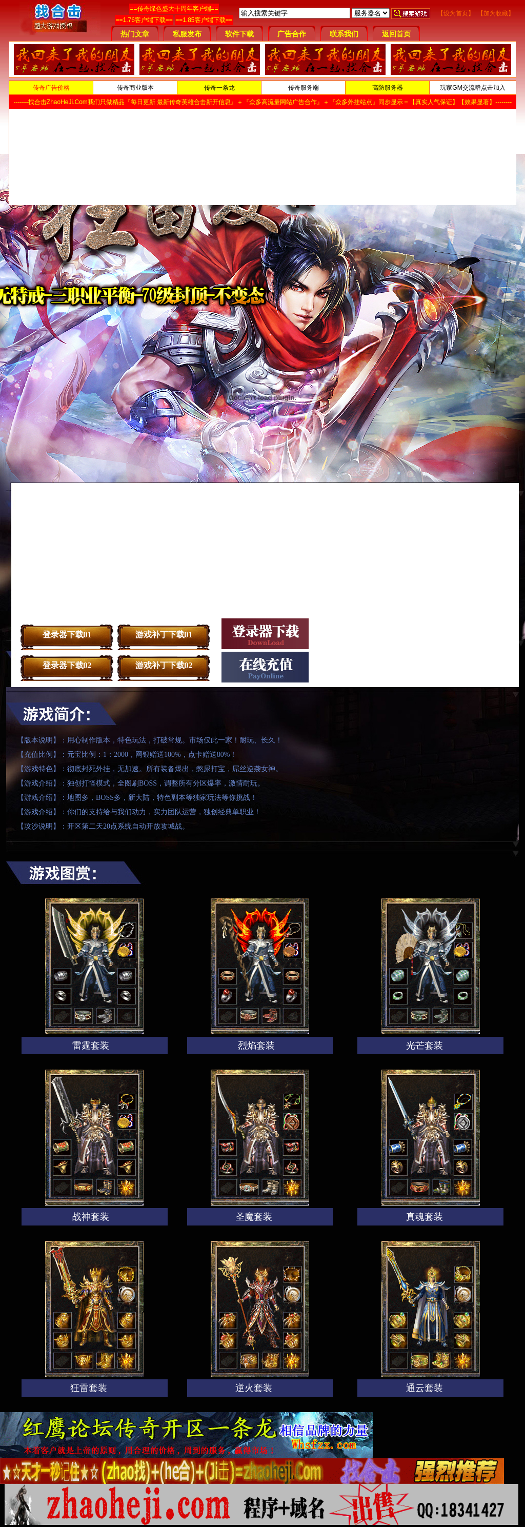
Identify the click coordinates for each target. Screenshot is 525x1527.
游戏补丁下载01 (164, 634)
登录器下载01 (67, 634)
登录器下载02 (67, 665)
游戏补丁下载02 (164, 665)
